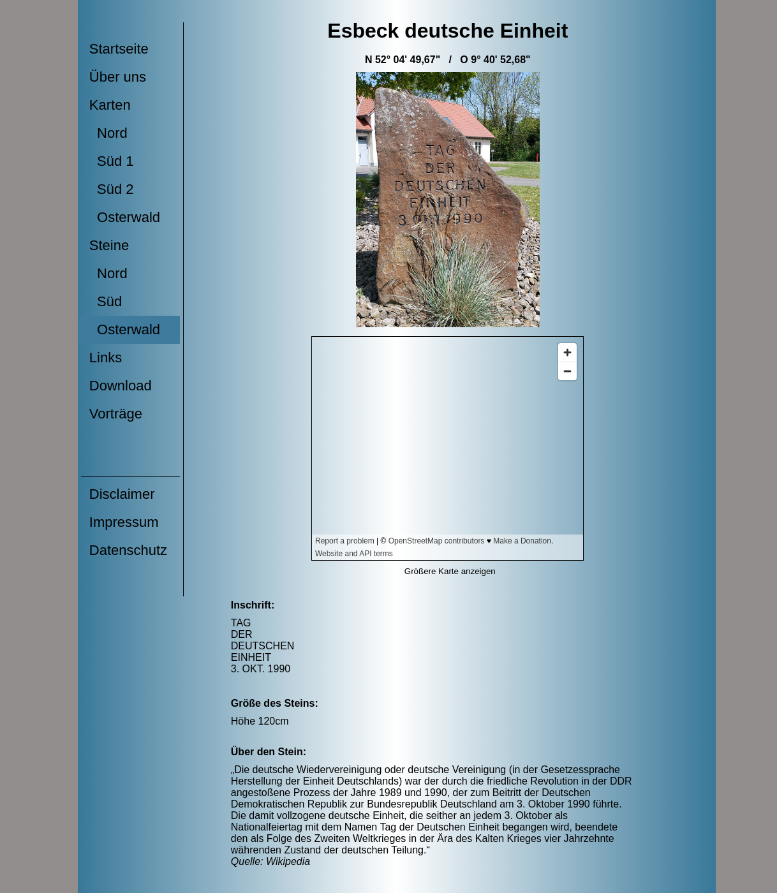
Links (105, 357)
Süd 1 (111, 161)
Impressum (124, 522)
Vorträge (115, 414)
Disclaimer (122, 494)
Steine (109, 245)
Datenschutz (128, 550)
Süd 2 (111, 189)
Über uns (117, 77)
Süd (105, 301)
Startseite (119, 49)
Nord (108, 133)
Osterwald (124, 217)
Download (120, 386)
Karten (110, 105)
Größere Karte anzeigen (450, 571)
